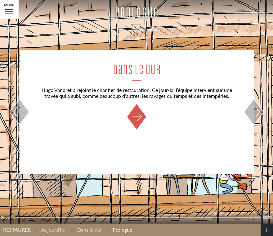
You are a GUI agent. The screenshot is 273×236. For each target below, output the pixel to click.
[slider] (136, 217)
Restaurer (17, 230)
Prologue (122, 230)
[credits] (267, 230)
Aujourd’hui (54, 230)
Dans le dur (89, 230)
